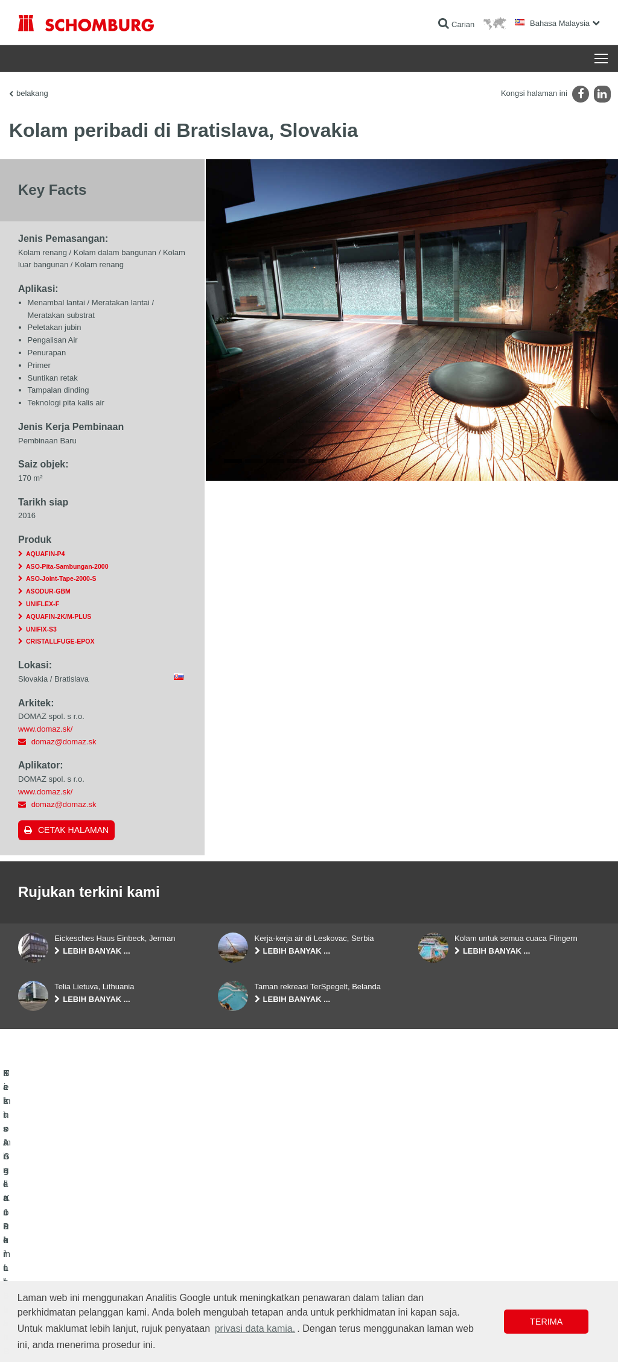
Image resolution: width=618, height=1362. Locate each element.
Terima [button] (546, 1321)
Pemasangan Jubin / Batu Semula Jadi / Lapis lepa (100, 1257)
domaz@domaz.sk (64, 741)
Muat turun (235, 1257)
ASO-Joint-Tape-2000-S (61, 578)
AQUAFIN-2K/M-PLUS (58, 616)
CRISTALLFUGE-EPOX (60, 641)
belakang (32, 93)
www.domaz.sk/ (45, 728)
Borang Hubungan (247, 1275)
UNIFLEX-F (42, 603)
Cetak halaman (73, 830)
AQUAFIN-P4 (45, 553)
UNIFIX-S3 (41, 629)
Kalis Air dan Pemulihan (56, 1239)
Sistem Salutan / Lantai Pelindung (72, 1275)
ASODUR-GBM (48, 591)
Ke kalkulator (239, 1239)
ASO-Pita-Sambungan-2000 (67, 566)
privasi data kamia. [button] (255, 1328)
